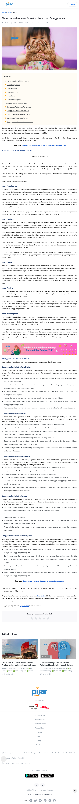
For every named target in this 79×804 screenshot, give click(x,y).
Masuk (72, 4)
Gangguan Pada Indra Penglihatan (19, 107)
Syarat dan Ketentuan (46, 790)
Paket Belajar (39, 719)
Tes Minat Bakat (40, 724)
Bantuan (39, 745)
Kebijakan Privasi (31, 790)
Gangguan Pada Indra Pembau (18, 111)
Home (4, 12)
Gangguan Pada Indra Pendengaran (20, 122)
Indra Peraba (11, 96)
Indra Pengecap (12, 92)
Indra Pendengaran (14, 100)
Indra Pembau (12, 88)
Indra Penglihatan (13, 85)
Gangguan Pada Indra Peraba (17, 118)
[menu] (3, 4)
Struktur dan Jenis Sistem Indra (16, 81)
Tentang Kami (39, 715)
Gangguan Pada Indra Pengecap (18, 114)
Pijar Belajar (41, 596)
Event (39, 736)
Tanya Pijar (39, 728)
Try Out (39, 732)
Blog (9, 12)
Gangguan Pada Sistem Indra (16, 103)
